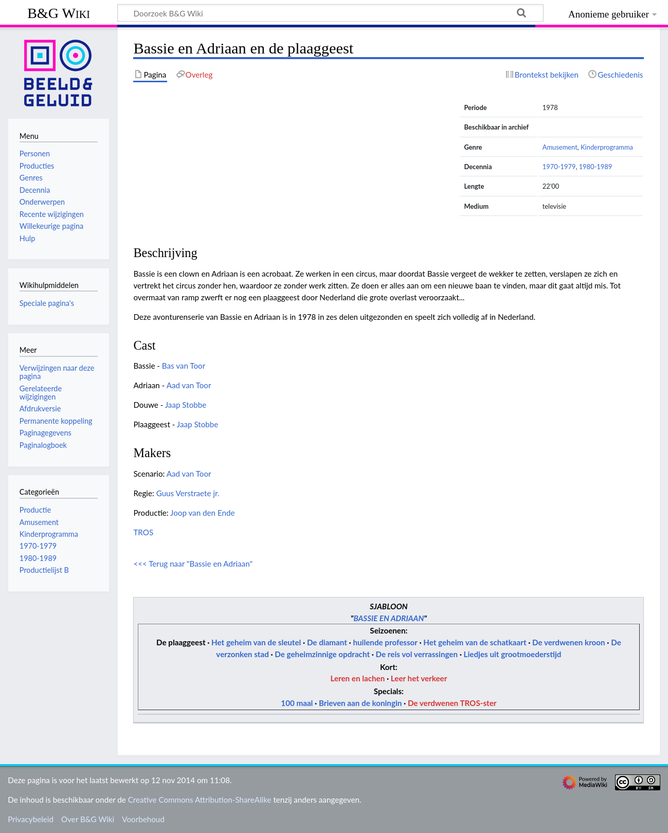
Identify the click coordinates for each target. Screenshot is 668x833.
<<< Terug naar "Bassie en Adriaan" (192, 563)
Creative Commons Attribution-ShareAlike (200, 799)
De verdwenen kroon (568, 642)
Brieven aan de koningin (360, 703)
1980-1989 (595, 166)
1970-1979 (559, 166)
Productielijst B (44, 570)
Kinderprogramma (607, 147)
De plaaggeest (181, 642)
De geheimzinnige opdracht (322, 654)
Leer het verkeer (419, 678)
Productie (35, 509)
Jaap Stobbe (186, 404)
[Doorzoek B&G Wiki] (330, 13)
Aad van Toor (189, 385)
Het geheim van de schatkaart (474, 642)
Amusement (560, 147)
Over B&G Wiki (87, 819)
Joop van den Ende (202, 512)
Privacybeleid (30, 819)
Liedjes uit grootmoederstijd (513, 654)
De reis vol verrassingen (417, 654)
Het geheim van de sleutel (256, 642)
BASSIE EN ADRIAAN (388, 618)
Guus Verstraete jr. (188, 493)
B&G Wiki (58, 13)
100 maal (297, 703)
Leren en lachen (357, 678)
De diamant (327, 642)
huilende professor (385, 642)
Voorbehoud (143, 819)
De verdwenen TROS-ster (452, 703)
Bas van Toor (183, 365)
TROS (143, 532)
